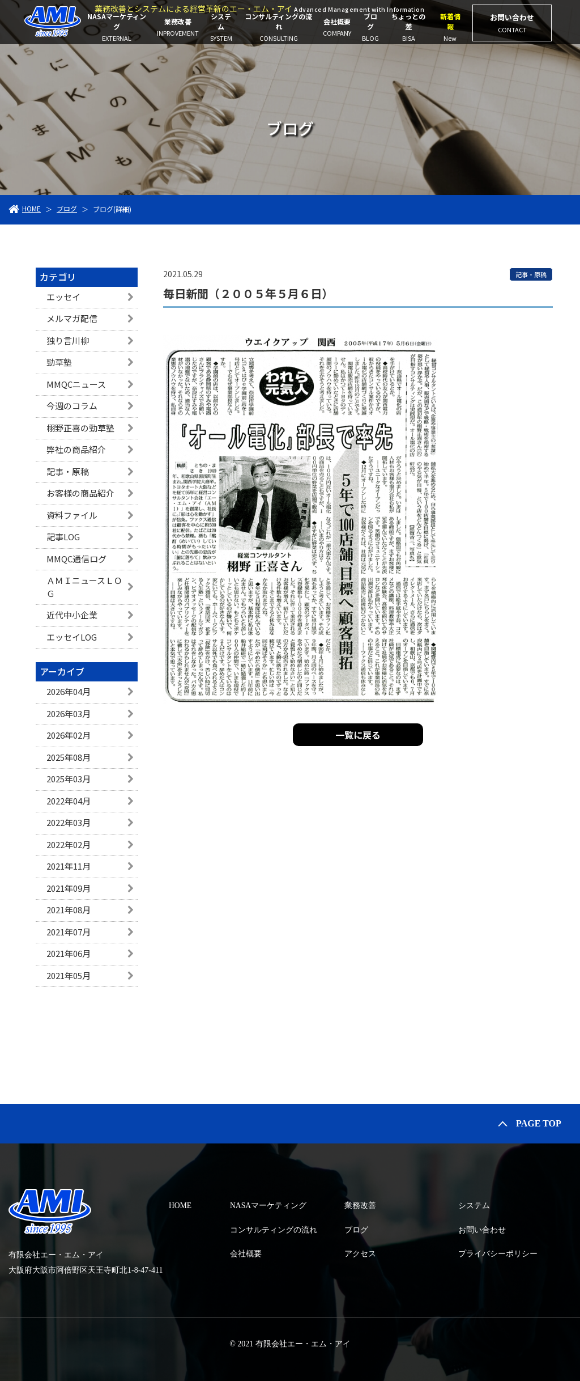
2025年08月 (68, 757)
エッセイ (63, 297)
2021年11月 (68, 866)
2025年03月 (68, 779)
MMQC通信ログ (76, 559)
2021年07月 (68, 932)
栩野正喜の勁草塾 (80, 428)
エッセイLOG (71, 637)
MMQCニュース (76, 384)
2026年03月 (68, 713)
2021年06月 (68, 953)
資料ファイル (71, 515)
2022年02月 (68, 844)
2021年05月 (68, 975)
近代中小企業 (71, 615)
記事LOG (63, 537)
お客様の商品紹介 (80, 493)
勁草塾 (59, 362)
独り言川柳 (67, 340)
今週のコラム (71, 406)
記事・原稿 (67, 471)
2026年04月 (68, 691)
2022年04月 (68, 801)
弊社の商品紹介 (76, 449)
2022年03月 (68, 822)
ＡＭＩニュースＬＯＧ (84, 586)
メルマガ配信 (71, 318)
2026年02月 (68, 735)
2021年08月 (68, 910)
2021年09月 (68, 888)
